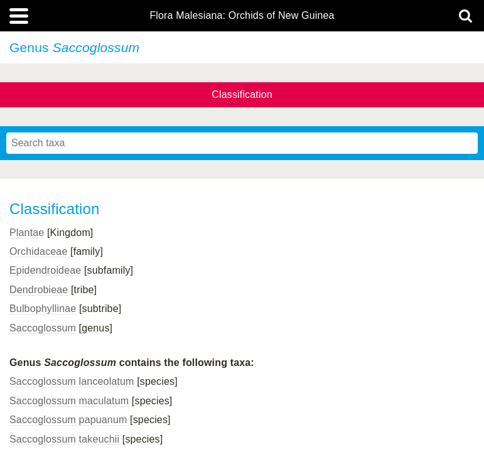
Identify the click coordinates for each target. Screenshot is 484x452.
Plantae (26, 232)
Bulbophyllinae (42, 308)
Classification (242, 94)
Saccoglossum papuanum (68, 419)
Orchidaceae (38, 251)
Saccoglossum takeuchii (64, 439)
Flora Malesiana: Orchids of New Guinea (241, 16)
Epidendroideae (45, 270)
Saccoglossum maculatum (69, 401)
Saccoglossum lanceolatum (71, 381)
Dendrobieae (38, 289)
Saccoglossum (42, 328)
